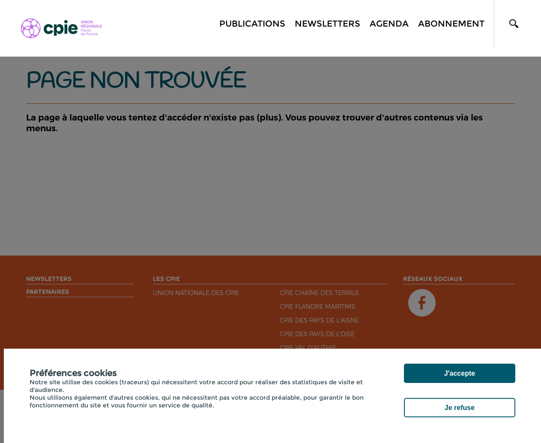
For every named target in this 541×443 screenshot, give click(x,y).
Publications (252, 23)
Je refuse (460, 407)
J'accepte (459, 373)
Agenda (389, 23)
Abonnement (451, 23)
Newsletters (327, 23)
